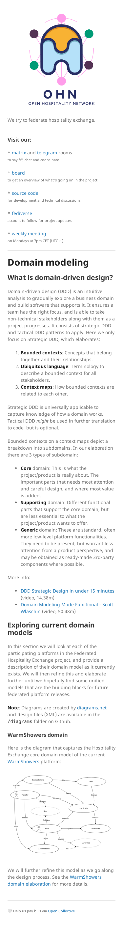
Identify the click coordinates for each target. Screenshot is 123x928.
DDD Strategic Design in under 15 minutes (67, 591)
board (18, 173)
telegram (47, 152)
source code (25, 193)
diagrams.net (92, 707)
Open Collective (61, 910)
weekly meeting (29, 233)
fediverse (22, 213)
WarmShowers (23, 761)
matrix (19, 152)
